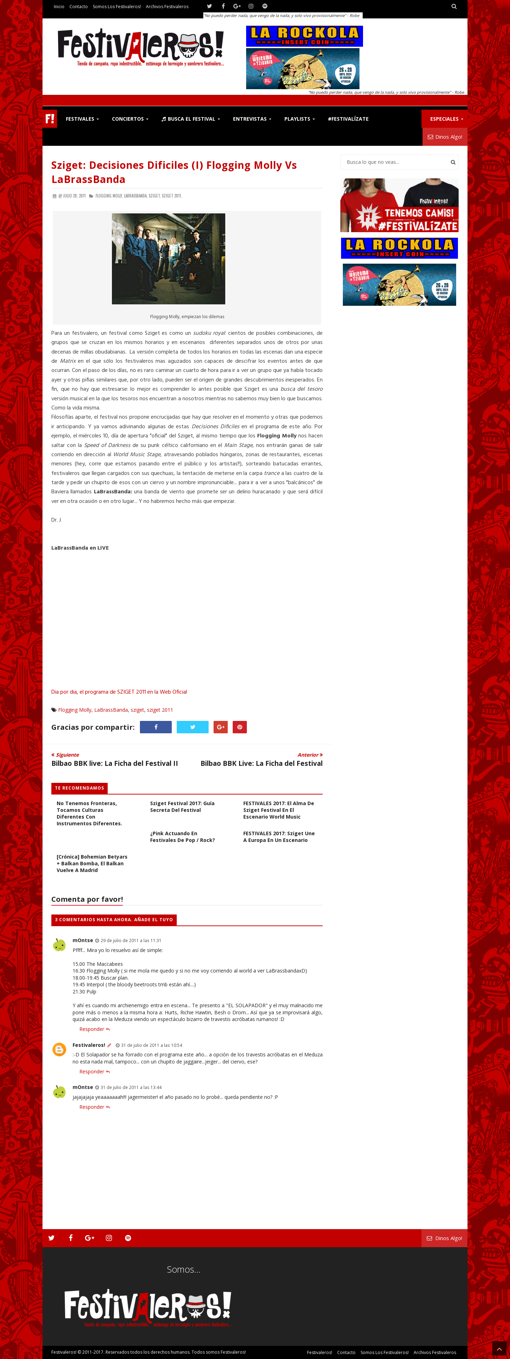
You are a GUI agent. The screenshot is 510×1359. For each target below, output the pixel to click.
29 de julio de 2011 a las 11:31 (131, 940)
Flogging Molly (74, 709)
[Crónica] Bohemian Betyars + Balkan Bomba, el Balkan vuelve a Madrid (92, 863)
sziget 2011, (172, 196)
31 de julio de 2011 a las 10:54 (151, 1045)
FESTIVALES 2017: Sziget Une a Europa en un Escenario (279, 836)
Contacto (78, 7)
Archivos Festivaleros (167, 7)
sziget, (155, 196)
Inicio (59, 7)
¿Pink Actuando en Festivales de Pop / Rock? (182, 836)
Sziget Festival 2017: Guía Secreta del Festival (182, 806)
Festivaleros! (89, 1045)
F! (50, 118)
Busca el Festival (188, 118)
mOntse (83, 940)
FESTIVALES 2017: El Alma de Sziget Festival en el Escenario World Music (278, 810)
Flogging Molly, (109, 196)
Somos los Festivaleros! (117, 7)
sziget (137, 709)
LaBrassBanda (111, 709)
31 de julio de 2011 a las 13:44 (131, 1087)
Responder (91, 1029)
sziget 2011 (160, 709)
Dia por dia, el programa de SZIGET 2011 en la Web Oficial (119, 692)
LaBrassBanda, (136, 196)
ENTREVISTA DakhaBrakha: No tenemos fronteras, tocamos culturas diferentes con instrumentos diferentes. (91, 810)
